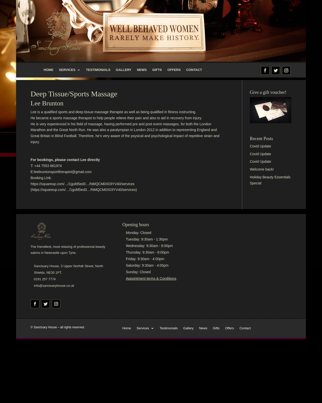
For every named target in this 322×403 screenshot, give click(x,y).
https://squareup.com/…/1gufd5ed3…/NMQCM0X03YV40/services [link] (83, 184)
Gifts (157, 70)
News (142, 70)
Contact (194, 70)
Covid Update (260, 146)
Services (67, 70)
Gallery (124, 70)
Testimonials (98, 70)
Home (48, 70)
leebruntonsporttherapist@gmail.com (63, 172)
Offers (174, 70)
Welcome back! (262, 169)
